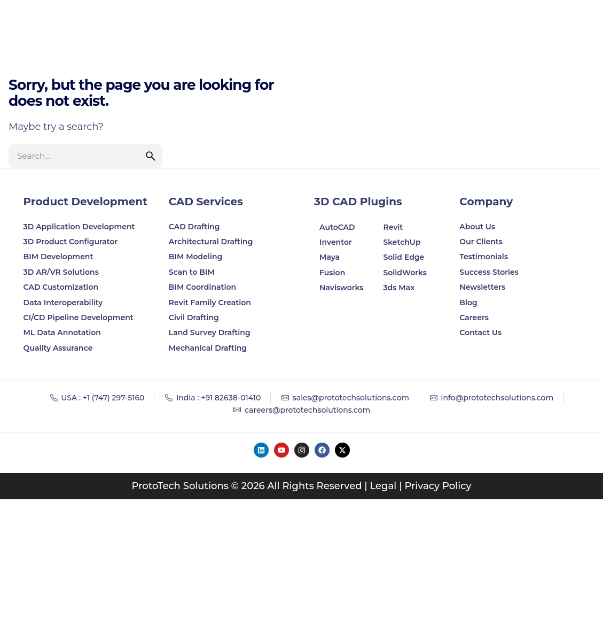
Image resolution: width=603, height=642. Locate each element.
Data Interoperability (63, 302)
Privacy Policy (437, 486)
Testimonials (483, 256)
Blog (468, 302)
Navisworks (341, 287)
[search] (150, 156)
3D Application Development (79, 226)
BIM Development (58, 256)
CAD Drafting (194, 226)
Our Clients (481, 241)
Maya (329, 257)
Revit (393, 227)
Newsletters (482, 287)
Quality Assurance (58, 348)
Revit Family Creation (210, 302)
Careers (474, 317)
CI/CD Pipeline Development (79, 317)
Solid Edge (403, 257)
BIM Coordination (202, 287)
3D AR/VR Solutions (61, 272)
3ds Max (398, 287)
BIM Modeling (196, 256)
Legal (383, 486)
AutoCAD (337, 227)
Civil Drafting (194, 317)
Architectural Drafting (211, 241)
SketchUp (401, 242)
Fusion (332, 272)
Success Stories (489, 272)
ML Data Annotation (63, 332)
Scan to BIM (192, 272)
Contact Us (480, 332)
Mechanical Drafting (208, 348)
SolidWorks (405, 272)
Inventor (335, 242)
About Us (477, 226)
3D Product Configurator (71, 241)
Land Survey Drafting (209, 332)
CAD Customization (61, 287)
